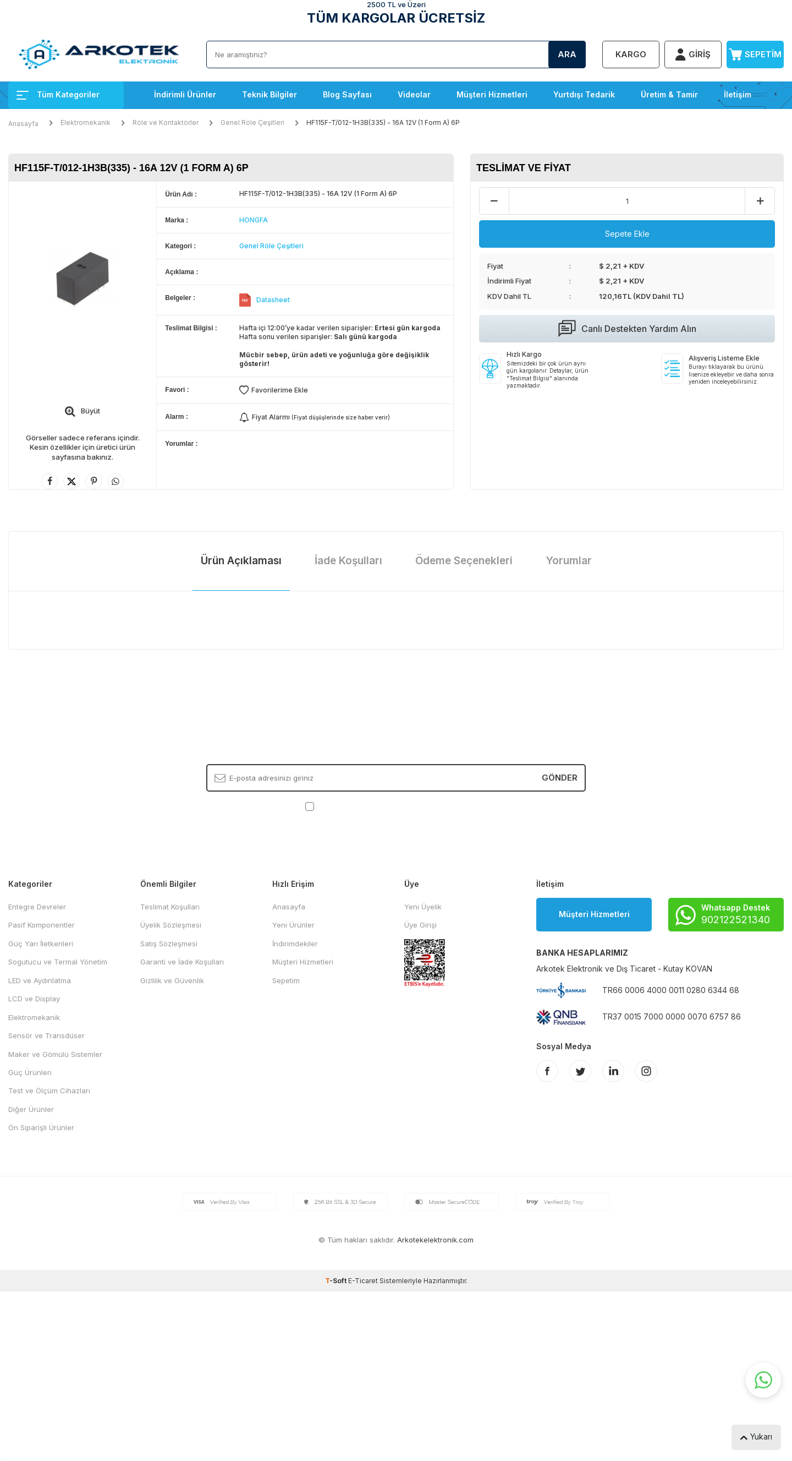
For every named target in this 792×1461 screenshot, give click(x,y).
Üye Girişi (420, 924)
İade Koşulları (348, 560)
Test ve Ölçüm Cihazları (49, 1090)
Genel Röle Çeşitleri (252, 122)
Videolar (414, 94)
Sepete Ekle (627, 233)
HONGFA (253, 220)
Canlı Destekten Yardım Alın (627, 328)
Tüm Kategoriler (58, 94)
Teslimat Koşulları (170, 906)
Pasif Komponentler (41, 924)
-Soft (336, 1281)
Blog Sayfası (347, 94)
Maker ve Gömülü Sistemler (55, 1054)
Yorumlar (569, 560)
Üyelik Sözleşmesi (170, 924)
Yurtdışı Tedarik (584, 94)
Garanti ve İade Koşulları (182, 961)
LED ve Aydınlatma (39, 980)
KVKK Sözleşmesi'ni (355, 806)
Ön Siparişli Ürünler (41, 1127)
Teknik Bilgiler (269, 94)
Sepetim (286, 980)
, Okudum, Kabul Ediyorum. (396, 806)
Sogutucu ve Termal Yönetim (57, 961)
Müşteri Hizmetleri (492, 94)
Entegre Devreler (37, 906)
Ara (567, 54)
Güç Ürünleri (30, 1072)
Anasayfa (23, 123)
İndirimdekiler (295, 943)
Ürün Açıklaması (241, 560)
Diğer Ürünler (31, 1109)
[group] (82, 280)
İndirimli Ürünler (185, 94)
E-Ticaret (363, 1281)
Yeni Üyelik (423, 906)
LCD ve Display (34, 998)
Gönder (560, 777)
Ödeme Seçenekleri (464, 560)
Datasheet (273, 300)
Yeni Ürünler (293, 924)
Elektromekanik (86, 122)
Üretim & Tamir (669, 94)
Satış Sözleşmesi (168, 943)
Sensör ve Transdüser (46, 1035)
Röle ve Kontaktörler (166, 122)
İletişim (737, 94)
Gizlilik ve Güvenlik (172, 980)
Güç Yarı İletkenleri (40, 943)
